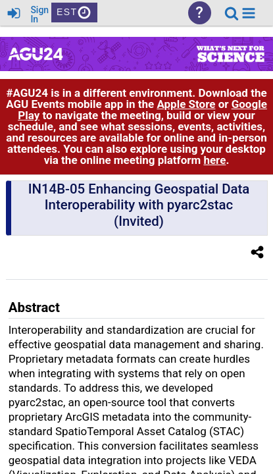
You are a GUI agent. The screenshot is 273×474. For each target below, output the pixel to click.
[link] (231, 13)
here (214, 160)
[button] (248, 13)
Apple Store (186, 104)
